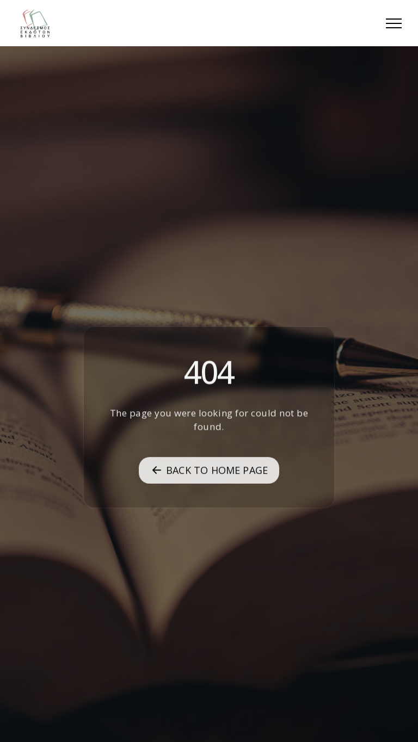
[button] (394, 23)
